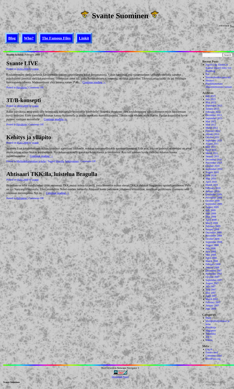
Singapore (211, 330)
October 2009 (213, 200)
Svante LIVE (22, 63)
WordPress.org (213, 358)
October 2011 (212, 137)
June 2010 (211, 175)
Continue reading (94, 82)
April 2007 (211, 296)
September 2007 (214, 280)
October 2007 (213, 277)
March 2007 (212, 299)
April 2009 (211, 219)
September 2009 (214, 204)
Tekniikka (211, 333)
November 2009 (214, 197)
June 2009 (211, 213)
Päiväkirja (21, 87)
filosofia (60, 161)
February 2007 (213, 302)
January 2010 (212, 191)
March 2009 (212, 223)
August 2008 (212, 245)
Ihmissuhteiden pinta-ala (218, 77)
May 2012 (211, 124)
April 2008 (211, 258)
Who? (29, 38)
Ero (207, 74)
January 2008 (212, 267)
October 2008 (213, 238)
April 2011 (211, 150)
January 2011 (212, 156)
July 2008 (211, 248)
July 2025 (211, 96)
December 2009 (214, 194)
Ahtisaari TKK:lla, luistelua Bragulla (51, 174)
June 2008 (211, 251)
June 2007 (211, 289)
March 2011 (212, 153)
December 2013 (214, 115)
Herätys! (210, 80)
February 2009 (213, 226)
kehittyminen (72, 161)
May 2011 (211, 146)
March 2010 (212, 185)
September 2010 (214, 169)
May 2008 (211, 254)
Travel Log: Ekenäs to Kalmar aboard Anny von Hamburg (218, 67)
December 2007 (214, 270)
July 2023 (211, 99)
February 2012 (213, 131)
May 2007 (211, 292)
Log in (209, 349)
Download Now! (120, 377)
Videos (209, 340)
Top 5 (208, 337)
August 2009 (212, 207)
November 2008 (214, 235)
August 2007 (212, 283)
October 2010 (213, 166)
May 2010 (211, 178)
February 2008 (213, 264)
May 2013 (211, 121)
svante (35, 69)
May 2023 (211, 102)
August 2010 (212, 172)
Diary (208, 317)
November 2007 (214, 273)
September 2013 (214, 118)
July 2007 (211, 286)
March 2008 (212, 261)
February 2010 (213, 188)
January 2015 (212, 108)
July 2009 (211, 210)
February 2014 (213, 112)
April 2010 (211, 181)
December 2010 (214, 159)
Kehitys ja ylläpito (28, 137)
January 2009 (212, 229)
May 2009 (211, 216)
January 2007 (212, 305)
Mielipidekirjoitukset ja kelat (31, 161)
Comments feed (214, 355)
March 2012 (212, 127)
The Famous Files (56, 38)
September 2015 (214, 105)
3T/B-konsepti (23, 100)
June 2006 (211, 308)
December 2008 (214, 232)
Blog (12, 38)
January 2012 (212, 134)
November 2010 (214, 162)
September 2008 (214, 242)
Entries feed (212, 352)
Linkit (84, 38)
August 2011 (212, 143)
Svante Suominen (120, 15)
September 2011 (214, 140)
